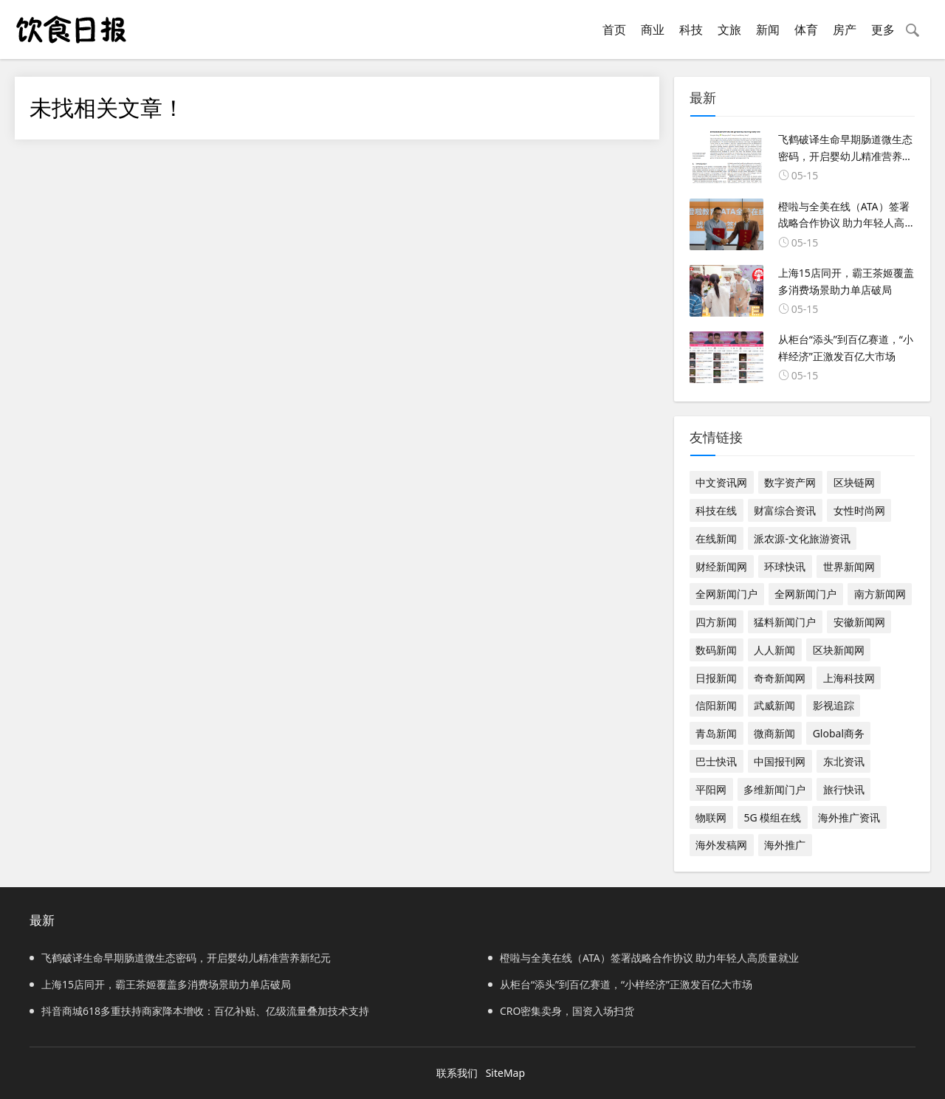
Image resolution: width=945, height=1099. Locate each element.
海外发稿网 (721, 845)
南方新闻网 (880, 594)
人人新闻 (774, 650)
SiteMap (505, 1073)
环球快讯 (784, 566)
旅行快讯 (844, 789)
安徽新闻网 (859, 622)
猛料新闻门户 (785, 622)
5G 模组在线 (772, 817)
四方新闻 (716, 622)
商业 (652, 29)
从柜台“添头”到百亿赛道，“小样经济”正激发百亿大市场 (620, 984)
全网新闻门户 (726, 594)
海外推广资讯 (849, 817)
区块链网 (854, 482)
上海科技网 (849, 678)
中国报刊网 (779, 761)
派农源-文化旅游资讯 (802, 538)
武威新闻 (774, 705)
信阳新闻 (716, 705)
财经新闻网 (721, 566)
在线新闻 (716, 538)
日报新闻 (716, 678)
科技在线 (716, 510)
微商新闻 (774, 733)
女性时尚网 (859, 510)
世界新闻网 (849, 566)
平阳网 (710, 789)
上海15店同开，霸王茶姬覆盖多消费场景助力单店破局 (160, 984)
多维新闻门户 (774, 789)
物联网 (710, 817)
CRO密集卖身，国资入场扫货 (561, 1011)
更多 (883, 29)
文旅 (729, 29)
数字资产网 (790, 482)
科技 (691, 29)
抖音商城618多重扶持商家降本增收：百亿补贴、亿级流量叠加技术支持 (199, 1011)
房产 (844, 29)
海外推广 (784, 845)
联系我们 (457, 1073)
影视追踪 (833, 705)
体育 (806, 29)
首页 (614, 29)
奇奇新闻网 (779, 678)
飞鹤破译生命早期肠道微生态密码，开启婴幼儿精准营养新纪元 (180, 958)
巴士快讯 (716, 761)
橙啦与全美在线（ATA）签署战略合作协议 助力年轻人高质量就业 (643, 958)
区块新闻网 (839, 650)
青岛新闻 (716, 733)
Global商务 (839, 733)
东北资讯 (844, 761)
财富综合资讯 (785, 510)
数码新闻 (716, 650)
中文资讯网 (721, 482)
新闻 (768, 29)
